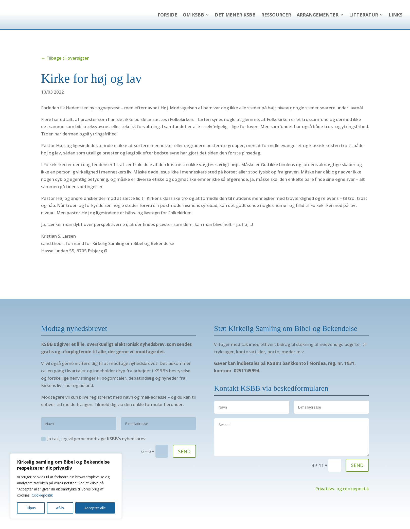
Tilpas (31, 507)
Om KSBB (193, 18)
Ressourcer (276, 18)
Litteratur (363, 18)
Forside (167, 18)
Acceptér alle (95, 507)
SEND (184, 458)
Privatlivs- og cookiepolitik (342, 495)
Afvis (60, 507)
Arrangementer (317, 18)
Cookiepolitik (42, 495)
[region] (66, 486)
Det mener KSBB (235, 18)
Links (395, 18)
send (357, 471)
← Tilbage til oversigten (65, 64)
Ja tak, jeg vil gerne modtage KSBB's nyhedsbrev (93, 445)
